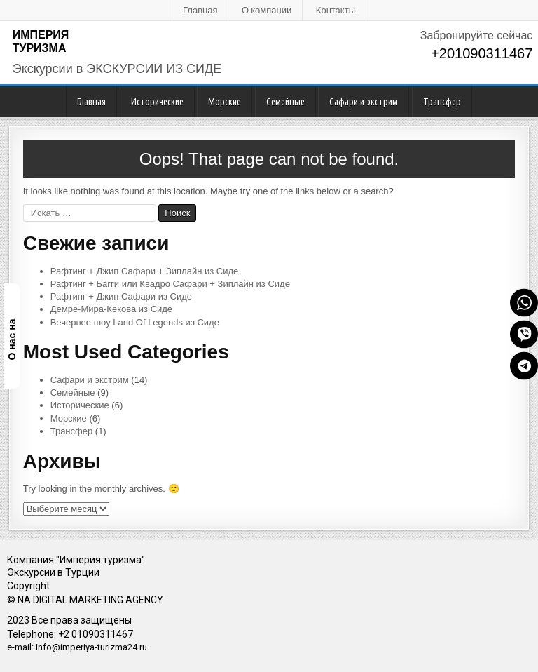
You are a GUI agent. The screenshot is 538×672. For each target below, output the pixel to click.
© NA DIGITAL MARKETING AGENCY (85, 599)
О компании (266, 9)
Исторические (157, 101)
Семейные (285, 101)
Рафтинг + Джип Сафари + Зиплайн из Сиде (144, 271)
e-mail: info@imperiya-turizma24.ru (77, 647)
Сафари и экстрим (363, 101)
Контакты (335, 9)
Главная (200, 9)
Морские (224, 101)
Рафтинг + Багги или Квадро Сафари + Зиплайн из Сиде (170, 283)
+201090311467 (481, 53)
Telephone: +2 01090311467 (70, 634)
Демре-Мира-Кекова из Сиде (111, 309)
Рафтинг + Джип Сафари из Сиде (121, 296)
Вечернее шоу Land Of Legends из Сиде (134, 322)
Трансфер (442, 101)
